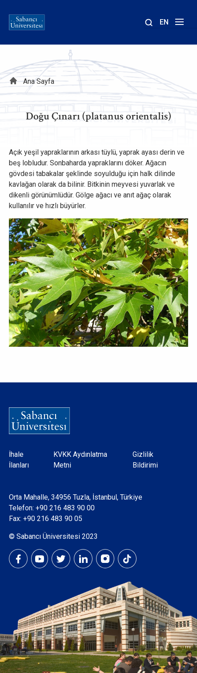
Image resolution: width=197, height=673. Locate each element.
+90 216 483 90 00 (65, 508)
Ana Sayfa (38, 81)
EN (164, 22)
